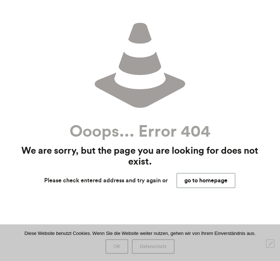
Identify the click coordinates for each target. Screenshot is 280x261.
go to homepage (205, 180)
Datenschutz (153, 246)
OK (116, 246)
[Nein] (270, 243)
